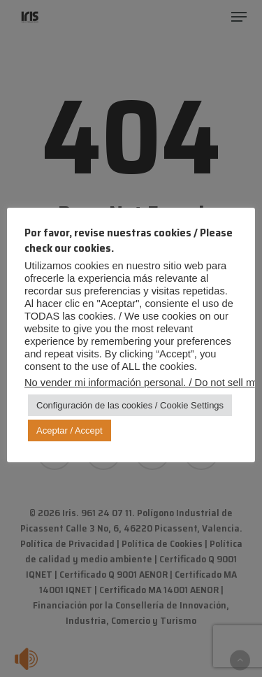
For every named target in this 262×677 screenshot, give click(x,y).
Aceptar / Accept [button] (69, 430)
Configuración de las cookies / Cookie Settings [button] (130, 405)
